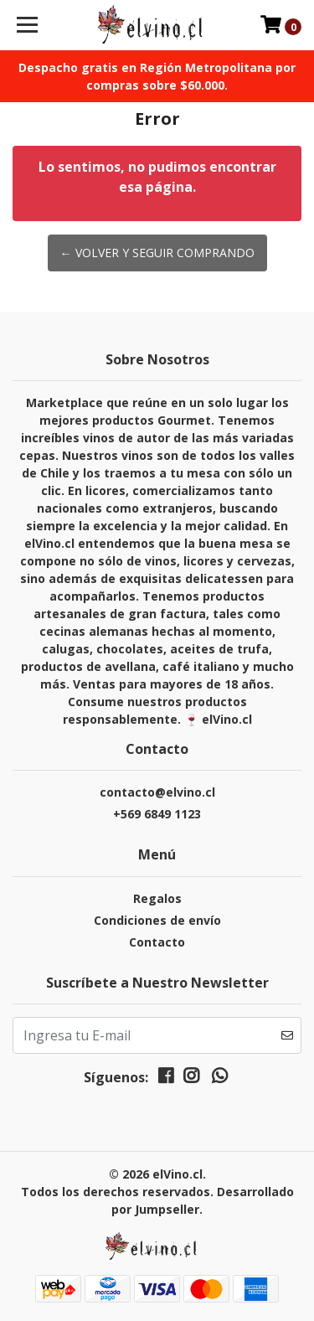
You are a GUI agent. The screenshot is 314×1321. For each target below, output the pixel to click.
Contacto (157, 942)
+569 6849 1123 (157, 814)
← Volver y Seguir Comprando (157, 253)
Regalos (157, 898)
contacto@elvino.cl (157, 792)
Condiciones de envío (157, 920)
